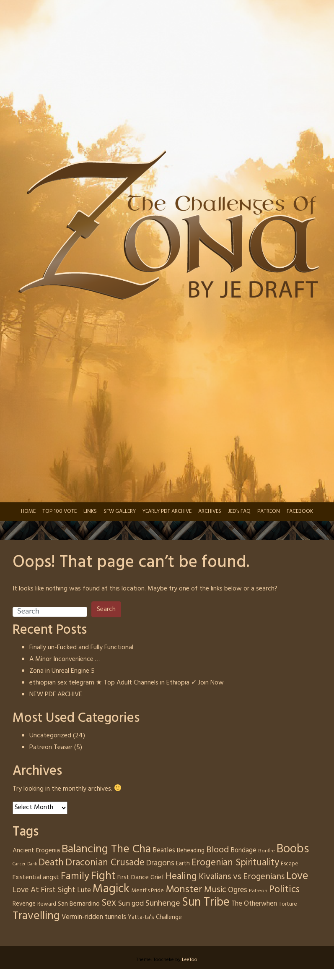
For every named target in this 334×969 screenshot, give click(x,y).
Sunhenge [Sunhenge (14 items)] (162, 903)
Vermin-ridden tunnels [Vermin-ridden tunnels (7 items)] (94, 917)
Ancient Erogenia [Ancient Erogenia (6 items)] (36, 850)
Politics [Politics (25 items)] (284, 890)
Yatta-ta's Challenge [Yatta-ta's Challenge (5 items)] (155, 917)
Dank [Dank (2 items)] (32, 864)
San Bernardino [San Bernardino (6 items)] (79, 903)
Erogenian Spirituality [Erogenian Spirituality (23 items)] (235, 862)
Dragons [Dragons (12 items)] (160, 863)
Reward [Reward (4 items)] (46, 904)
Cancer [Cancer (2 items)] (19, 864)
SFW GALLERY (120, 511)
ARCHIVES (209, 511)
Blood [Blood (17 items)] (217, 850)
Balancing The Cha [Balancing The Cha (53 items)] (106, 849)
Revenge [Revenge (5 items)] (24, 904)
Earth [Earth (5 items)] (183, 864)
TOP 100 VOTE (59, 511)
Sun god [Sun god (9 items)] (131, 904)
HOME (28, 511)
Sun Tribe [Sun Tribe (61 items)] (206, 902)
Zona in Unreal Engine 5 (62, 671)
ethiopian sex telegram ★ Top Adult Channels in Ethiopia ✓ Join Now (126, 682)
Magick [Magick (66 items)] (111, 889)
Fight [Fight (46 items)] (103, 876)
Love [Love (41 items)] (297, 876)
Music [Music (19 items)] (215, 890)
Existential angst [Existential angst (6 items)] (36, 877)
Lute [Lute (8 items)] (84, 890)
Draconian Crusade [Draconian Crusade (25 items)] (105, 863)
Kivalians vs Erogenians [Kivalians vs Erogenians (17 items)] (242, 877)
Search (106, 609)
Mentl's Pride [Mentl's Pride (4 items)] (147, 890)
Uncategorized (50, 735)
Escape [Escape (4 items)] (289, 863)
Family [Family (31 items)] (75, 876)
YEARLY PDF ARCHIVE (167, 511)
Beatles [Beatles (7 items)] (164, 850)
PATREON (268, 511)
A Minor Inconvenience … (65, 659)
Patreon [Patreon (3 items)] (258, 891)
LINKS (90, 511)
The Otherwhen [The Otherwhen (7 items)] (254, 903)
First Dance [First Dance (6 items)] (133, 877)
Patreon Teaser (50, 747)
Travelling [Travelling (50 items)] (36, 916)
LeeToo (189, 960)
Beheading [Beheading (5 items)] (191, 851)
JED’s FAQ (239, 511)
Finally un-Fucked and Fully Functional (81, 647)
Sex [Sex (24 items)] (108, 903)
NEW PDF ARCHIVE (55, 694)
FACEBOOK (300, 511)
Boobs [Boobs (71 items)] (293, 849)
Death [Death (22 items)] (51, 862)
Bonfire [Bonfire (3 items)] (266, 851)
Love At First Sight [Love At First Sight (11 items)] (44, 890)
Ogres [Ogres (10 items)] (237, 890)
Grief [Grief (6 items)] (157, 877)
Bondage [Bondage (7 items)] (243, 850)
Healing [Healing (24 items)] (181, 877)
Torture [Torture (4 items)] (288, 904)
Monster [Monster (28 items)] (184, 890)
